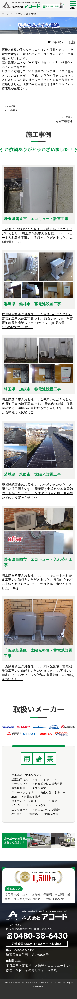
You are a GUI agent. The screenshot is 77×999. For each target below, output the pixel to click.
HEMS (15, 805)
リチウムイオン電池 (24, 801)
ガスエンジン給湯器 (47, 809)
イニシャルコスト (46, 779)
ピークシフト (19, 783)
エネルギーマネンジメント (28, 775)
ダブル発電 (39, 788)
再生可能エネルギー (53, 792)
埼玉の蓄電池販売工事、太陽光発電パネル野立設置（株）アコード (33, 983)
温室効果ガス (19, 779)
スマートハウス (36, 805)
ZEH (14, 796)
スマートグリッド (22, 792)
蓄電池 (65, 79)
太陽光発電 (51, 813)
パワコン (17, 813)
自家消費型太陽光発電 (49, 783)
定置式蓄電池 (32, 796)
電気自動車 (18, 788)
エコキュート (19, 809)
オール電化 (50, 801)
